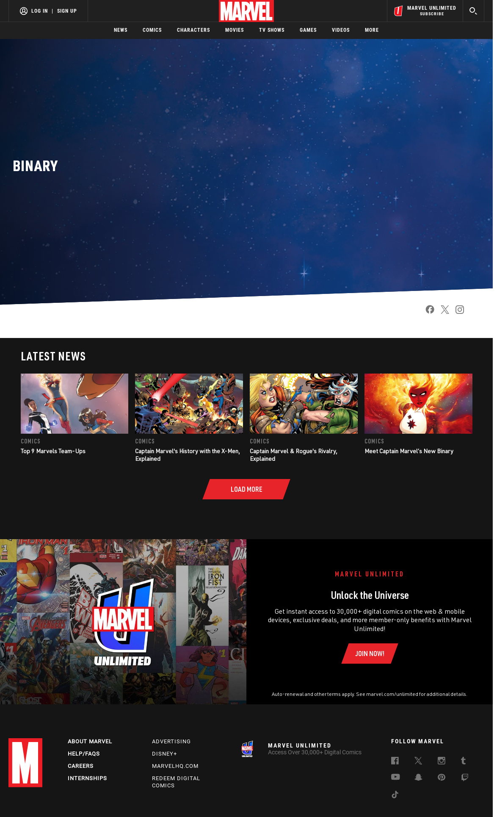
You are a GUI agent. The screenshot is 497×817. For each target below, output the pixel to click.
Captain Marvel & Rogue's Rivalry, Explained (293, 454)
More (372, 30)
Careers (81, 766)
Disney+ (164, 754)
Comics (152, 30)
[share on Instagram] (456, 312)
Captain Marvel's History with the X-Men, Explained (187, 454)
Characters (193, 30)
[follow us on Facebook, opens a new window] (395, 762)
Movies (234, 30)
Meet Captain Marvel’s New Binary (408, 450)
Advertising (171, 741)
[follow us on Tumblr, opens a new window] (463, 762)
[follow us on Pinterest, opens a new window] (441, 778)
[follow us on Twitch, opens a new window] (465, 779)
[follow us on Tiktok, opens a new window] (395, 796)
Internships (87, 778)
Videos (341, 30)
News (120, 30)
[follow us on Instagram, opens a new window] (441, 762)
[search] (473, 11)
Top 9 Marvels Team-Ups (53, 450)
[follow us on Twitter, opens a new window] (418, 762)
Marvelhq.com (175, 766)
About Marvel (90, 741)
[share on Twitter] (441, 312)
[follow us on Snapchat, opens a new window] (418, 778)
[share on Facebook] (426, 312)
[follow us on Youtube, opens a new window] (395, 777)
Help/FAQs (84, 754)
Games (308, 30)
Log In (39, 11)
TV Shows (271, 30)
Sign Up (67, 11)
